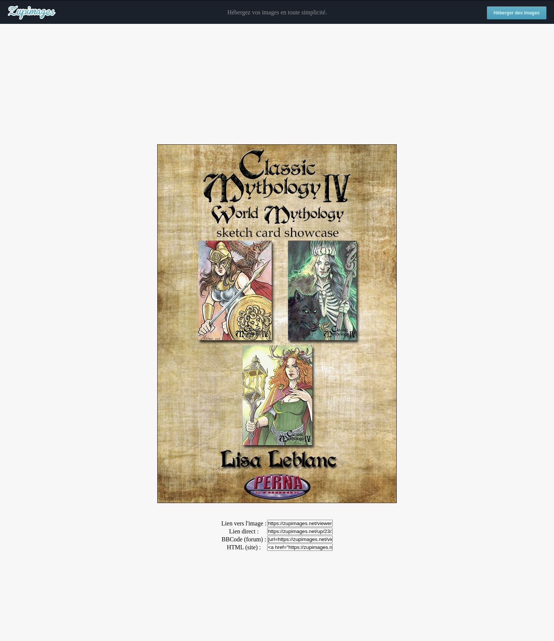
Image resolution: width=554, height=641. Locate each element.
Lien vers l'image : (243, 523)
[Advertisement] (277, 84)
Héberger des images (517, 13)
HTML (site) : (244, 547)
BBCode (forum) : (244, 539)
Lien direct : (243, 531)
